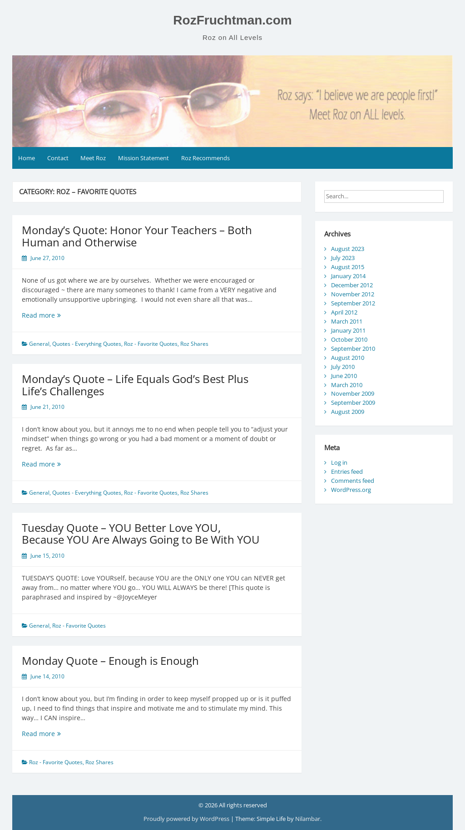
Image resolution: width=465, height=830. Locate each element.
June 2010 (344, 376)
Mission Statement (143, 158)
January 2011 (348, 330)
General (39, 344)
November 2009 (352, 393)
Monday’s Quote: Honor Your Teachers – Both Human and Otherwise (137, 235)
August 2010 (347, 358)
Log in (339, 462)
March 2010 (346, 385)
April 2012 (344, 312)
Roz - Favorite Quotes (151, 344)
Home (26, 158)
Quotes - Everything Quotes (86, 344)
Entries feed (347, 471)
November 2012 (352, 294)
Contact (58, 158)
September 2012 (353, 303)
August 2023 (347, 249)
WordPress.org (351, 490)
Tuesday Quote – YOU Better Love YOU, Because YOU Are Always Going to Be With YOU (141, 533)
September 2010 (353, 348)
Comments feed (352, 480)
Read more (54, 315)
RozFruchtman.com (232, 20)
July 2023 (343, 258)
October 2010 (349, 339)
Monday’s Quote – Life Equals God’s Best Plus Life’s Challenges (135, 384)
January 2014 (348, 276)
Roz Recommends (205, 158)
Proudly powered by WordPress (187, 819)
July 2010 (343, 367)
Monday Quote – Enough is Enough (110, 660)
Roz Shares (194, 344)
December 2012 (352, 285)
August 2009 (347, 412)
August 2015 (347, 267)
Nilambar (307, 819)
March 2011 (346, 321)
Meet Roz (93, 158)
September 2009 (353, 402)
